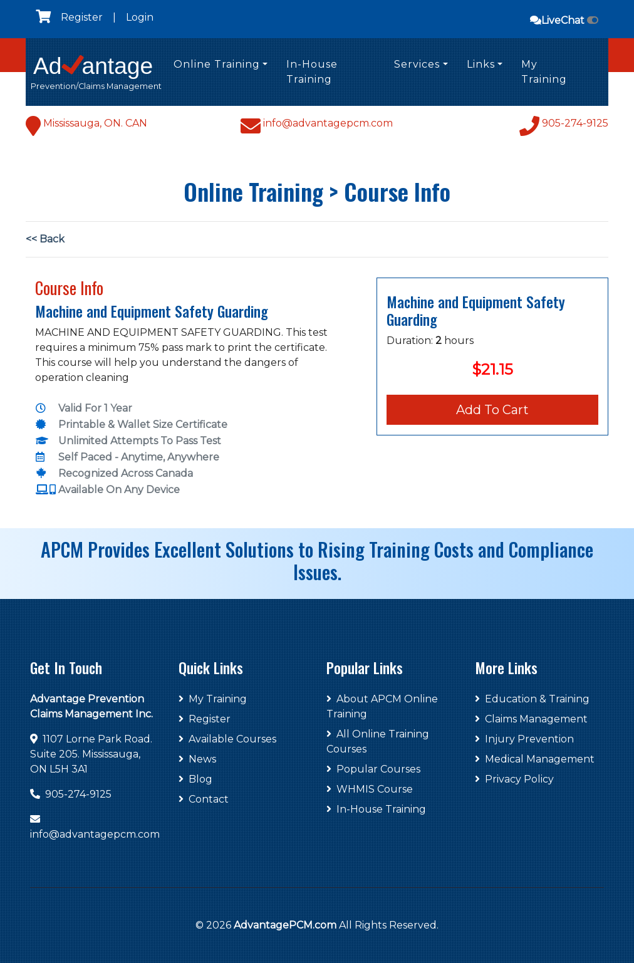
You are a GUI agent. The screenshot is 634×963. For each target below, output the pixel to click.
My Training (544, 71)
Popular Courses (373, 769)
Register (82, 17)
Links (481, 64)
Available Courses (227, 739)
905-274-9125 (78, 794)
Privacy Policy (514, 779)
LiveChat (564, 20)
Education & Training (532, 699)
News (197, 759)
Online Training (217, 64)
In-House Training (312, 71)
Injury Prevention (524, 739)
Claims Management (531, 719)
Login (139, 17)
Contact (204, 799)
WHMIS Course (369, 789)
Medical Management (535, 759)
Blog (195, 779)
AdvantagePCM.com (285, 925)
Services (417, 64)
